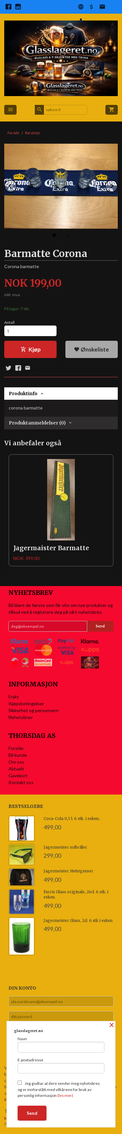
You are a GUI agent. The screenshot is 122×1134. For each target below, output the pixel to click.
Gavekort (18, 775)
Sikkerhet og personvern (33, 710)
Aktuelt (16, 768)
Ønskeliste (91, 349)
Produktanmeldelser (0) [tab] (37, 423)
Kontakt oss (21, 782)
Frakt (13, 696)
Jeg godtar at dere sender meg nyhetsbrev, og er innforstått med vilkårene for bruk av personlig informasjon (59, 1089)
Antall (9, 322)
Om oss (16, 762)
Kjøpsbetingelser (26, 703)
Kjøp (30, 349)
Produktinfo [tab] (23, 393)
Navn (61, 1044)
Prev (16, 185)
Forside (13, 133)
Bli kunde (17, 755)
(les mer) (65, 1095)
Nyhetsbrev (20, 717)
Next (117, 185)
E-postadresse (61, 1065)
